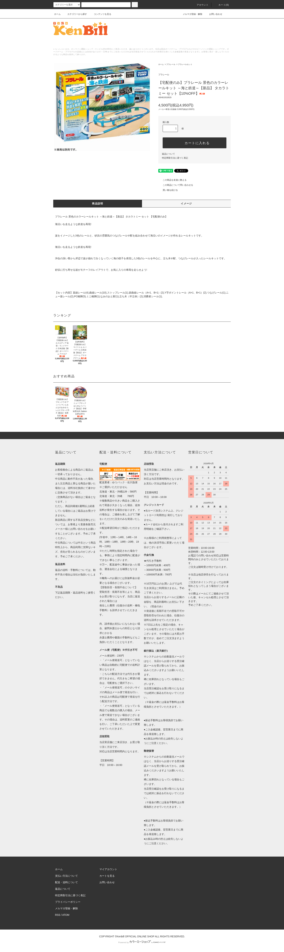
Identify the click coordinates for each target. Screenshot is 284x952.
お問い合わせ (213, 14)
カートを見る (107, 875)
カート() (221, 5)
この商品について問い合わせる (175, 185)
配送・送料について (66, 882)
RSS (57, 914)
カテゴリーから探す (75, 14)
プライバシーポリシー (67, 901)
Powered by (142, 942)
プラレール (170, 64)
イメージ (186, 203)
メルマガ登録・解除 (190, 14)
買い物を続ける (168, 190)
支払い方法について (66, 875)
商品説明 (97, 203)
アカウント (200, 5)
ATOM (65, 914)
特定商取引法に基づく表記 (175, 158)
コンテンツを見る (100, 14)
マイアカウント (108, 869)
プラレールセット (185, 64)
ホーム (57, 14)
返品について (168, 154)
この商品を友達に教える (172, 180)
